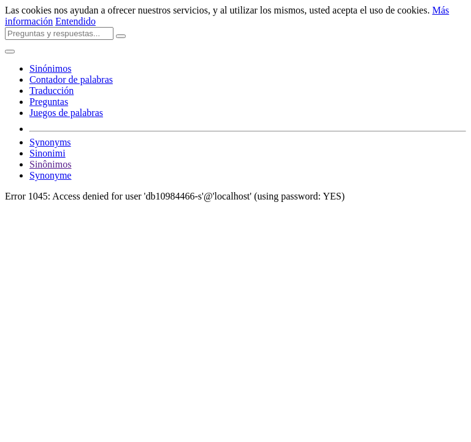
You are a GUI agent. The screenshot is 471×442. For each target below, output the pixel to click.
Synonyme (50, 175)
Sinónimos (50, 68)
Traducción (51, 90)
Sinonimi (47, 153)
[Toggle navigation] (10, 51)
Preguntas (48, 101)
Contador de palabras (71, 79)
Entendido (75, 21)
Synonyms (50, 142)
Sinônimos (50, 164)
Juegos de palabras (66, 112)
